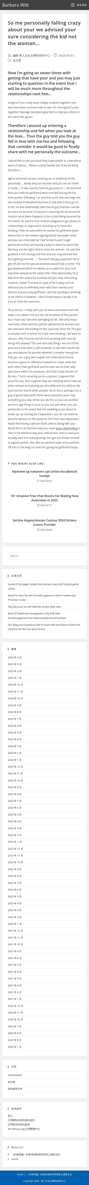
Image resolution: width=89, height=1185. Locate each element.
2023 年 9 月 (15, 787)
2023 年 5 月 (15, 814)
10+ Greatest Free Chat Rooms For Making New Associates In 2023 (44, 498)
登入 (10, 1115)
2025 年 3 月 (15, 664)
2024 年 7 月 (15, 718)
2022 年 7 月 (15, 883)
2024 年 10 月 (15, 698)
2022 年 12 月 (15, 848)
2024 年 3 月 (15, 746)
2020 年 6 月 (15, 1033)
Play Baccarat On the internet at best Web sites (34, 606)
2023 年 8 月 (15, 794)
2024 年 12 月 (15, 684)
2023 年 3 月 (15, 828)
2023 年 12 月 (15, 766)
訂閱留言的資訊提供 (19, 1124)
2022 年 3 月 (15, 910)
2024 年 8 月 (15, 712)
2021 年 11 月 (15, 937)
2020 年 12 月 (15, 1006)
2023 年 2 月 (15, 835)
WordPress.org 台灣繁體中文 (24, 1129)
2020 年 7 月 (15, 1026)
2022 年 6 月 (15, 889)
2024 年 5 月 (15, 732)
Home (14, 1159)
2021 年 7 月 (15, 964)
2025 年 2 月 (15, 671)
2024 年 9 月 (15, 705)
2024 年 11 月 (15, 691)
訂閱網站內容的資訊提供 (21, 1120)
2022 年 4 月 (15, 903)
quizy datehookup (67, 428)
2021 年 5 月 (15, 978)
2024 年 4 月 (15, 739)
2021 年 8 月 (15, 958)
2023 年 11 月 (15, 773)
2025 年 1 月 (15, 678)
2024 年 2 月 (15, 753)
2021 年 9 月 (15, 951)
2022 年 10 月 (15, 862)
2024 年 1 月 (15, 760)
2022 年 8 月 (15, 876)
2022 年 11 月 (15, 855)
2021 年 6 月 (15, 971)
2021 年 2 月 (15, 992)
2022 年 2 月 (15, 917)
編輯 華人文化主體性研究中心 (31, 55)
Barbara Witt (15, 5)
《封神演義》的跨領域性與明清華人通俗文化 (35, 1154)
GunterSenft (15, 1075)
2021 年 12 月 (15, 930)
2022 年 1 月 (15, 924)
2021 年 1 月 (15, 999)
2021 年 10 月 (15, 944)
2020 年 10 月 (15, 1019)
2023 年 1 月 (15, 841)
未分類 (17, 60)
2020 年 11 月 (15, 1012)
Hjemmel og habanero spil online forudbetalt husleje (44, 473)
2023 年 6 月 (15, 807)
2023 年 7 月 (15, 801)
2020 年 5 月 (15, 1040)
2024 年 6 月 (15, 725)
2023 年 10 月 (15, 780)
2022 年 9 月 (15, 869)
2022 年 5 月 (15, 896)
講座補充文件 (15, 1088)
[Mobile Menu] (79, 5)
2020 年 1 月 (15, 1046)
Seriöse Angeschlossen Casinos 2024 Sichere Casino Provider (44, 522)
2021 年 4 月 (15, 985)
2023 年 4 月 (15, 821)
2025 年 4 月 (15, 657)
